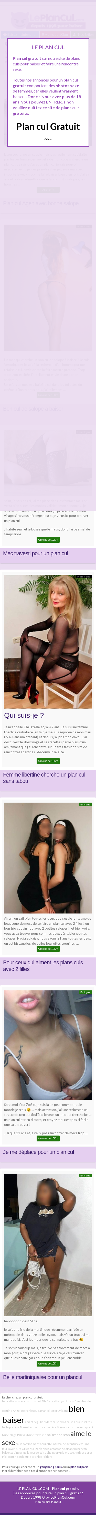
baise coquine (11, 1452)
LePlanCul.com (62, 1497)
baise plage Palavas (14, 1435)
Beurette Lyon (56, 1401)
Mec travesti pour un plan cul (35, 553)
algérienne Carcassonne (49, 1448)
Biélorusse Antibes (72, 1452)
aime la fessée (29, 1452)
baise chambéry (49, 1452)
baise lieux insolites (79, 1422)
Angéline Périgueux (26, 1410)
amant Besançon (76, 1448)
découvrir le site (50, 752)
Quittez (48, 139)
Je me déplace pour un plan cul (38, 1152)
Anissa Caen (74, 1401)
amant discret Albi (34, 1401)
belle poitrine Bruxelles (17, 1427)
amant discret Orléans (53, 1410)
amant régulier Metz (38, 1422)
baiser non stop (58, 1435)
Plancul (56, 1502)
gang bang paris (51, 1466)
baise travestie (36, 1435)
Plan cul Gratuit (48, 126)
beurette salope (12, 1401)
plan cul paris (79, 1466)
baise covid (59, 1422)
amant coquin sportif (80, 1427)
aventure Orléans (21, 1448)
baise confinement (27, 1443)
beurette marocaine (53, 1443)
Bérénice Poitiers (41, 1456)
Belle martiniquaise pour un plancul (42, 1377)
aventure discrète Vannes (50, 1427)
